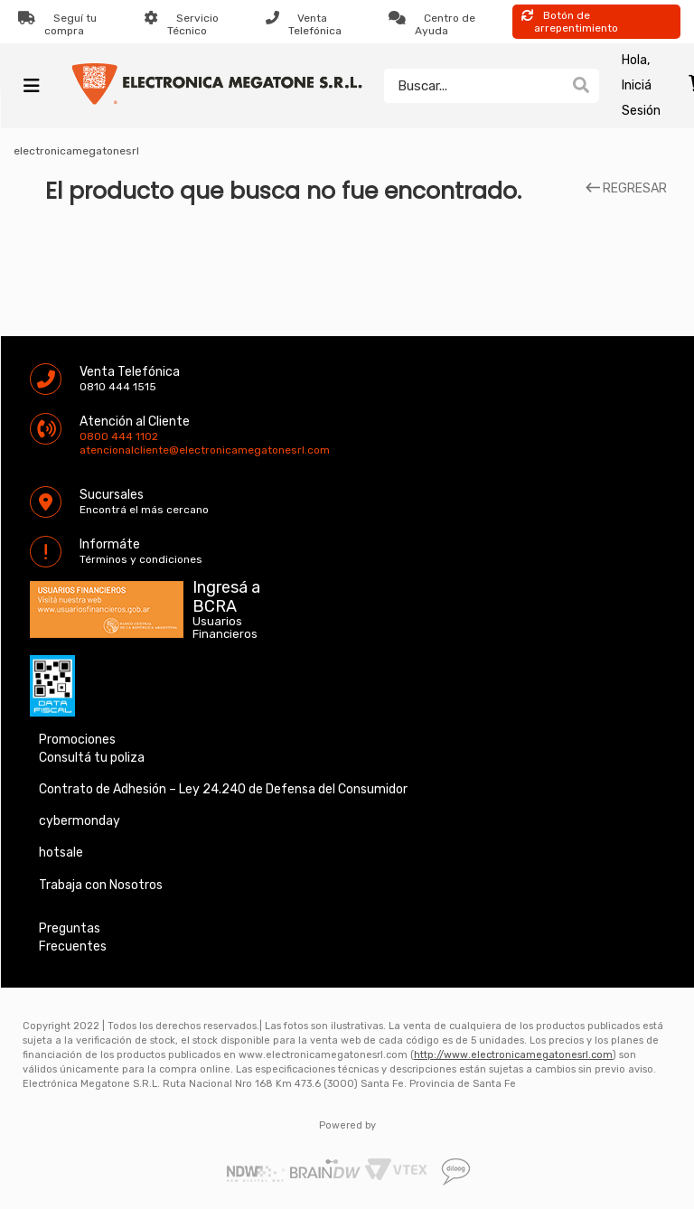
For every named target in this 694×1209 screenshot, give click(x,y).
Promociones (77, 739)
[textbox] (473, 86)
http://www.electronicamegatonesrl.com (513, 1055)
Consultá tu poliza (92, 757)
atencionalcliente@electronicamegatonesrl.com (95, 450)
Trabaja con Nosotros (101, 885)
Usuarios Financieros (225, 628)
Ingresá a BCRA (226, 593)
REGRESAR (626, 189)
